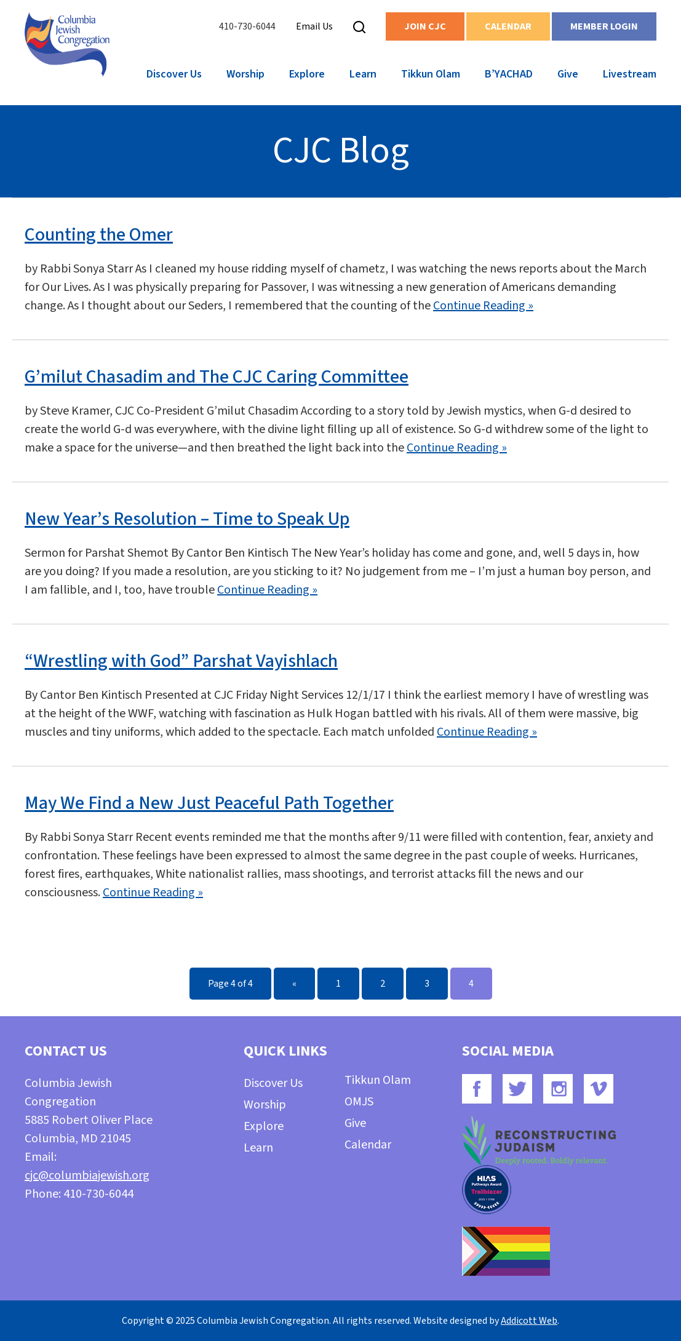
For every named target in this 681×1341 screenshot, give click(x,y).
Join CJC (425, 26)
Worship (245, 74)
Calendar (508, 26)
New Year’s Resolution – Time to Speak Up (187, 519)
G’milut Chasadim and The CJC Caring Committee (216, 377)
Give (567, 74)
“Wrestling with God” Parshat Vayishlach (181, 661)
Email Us (314, 26)
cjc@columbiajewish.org (87, 1175)
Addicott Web (529, 1320)
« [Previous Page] (294, 983)
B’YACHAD (509, 74)
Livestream (629, 74)
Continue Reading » (483, 305)
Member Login (604, 26)
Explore (307, 74)
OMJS (358, 1101)
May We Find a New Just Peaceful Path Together (209, 803)
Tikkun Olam (430, 74)
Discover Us (174, 74)
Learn (362, 74)
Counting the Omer (99, 234)
